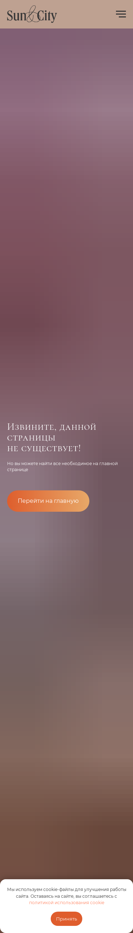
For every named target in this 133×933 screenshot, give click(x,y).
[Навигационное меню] (121, 14)
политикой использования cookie (66, 902)
